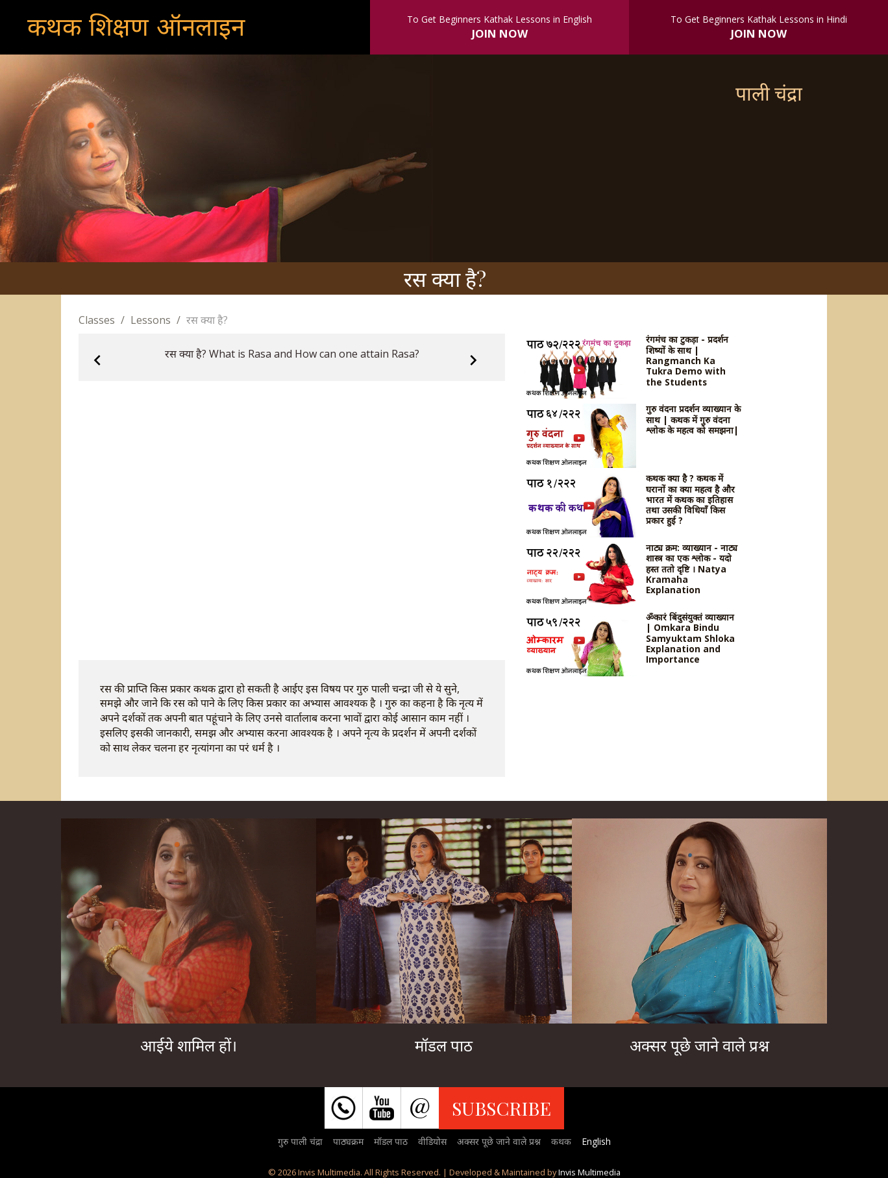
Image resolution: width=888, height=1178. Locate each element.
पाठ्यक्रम (348, 1141)
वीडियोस (432, 1141)
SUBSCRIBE (501, 1108)
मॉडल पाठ (391, 1141)
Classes (97, 320)
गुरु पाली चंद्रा (300, 1141)
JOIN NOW (500, 33)
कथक (561, 1141)
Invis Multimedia (589, 1172)
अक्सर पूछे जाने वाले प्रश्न (499, 1141)
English (596, 1141)
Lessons (150, 320)
